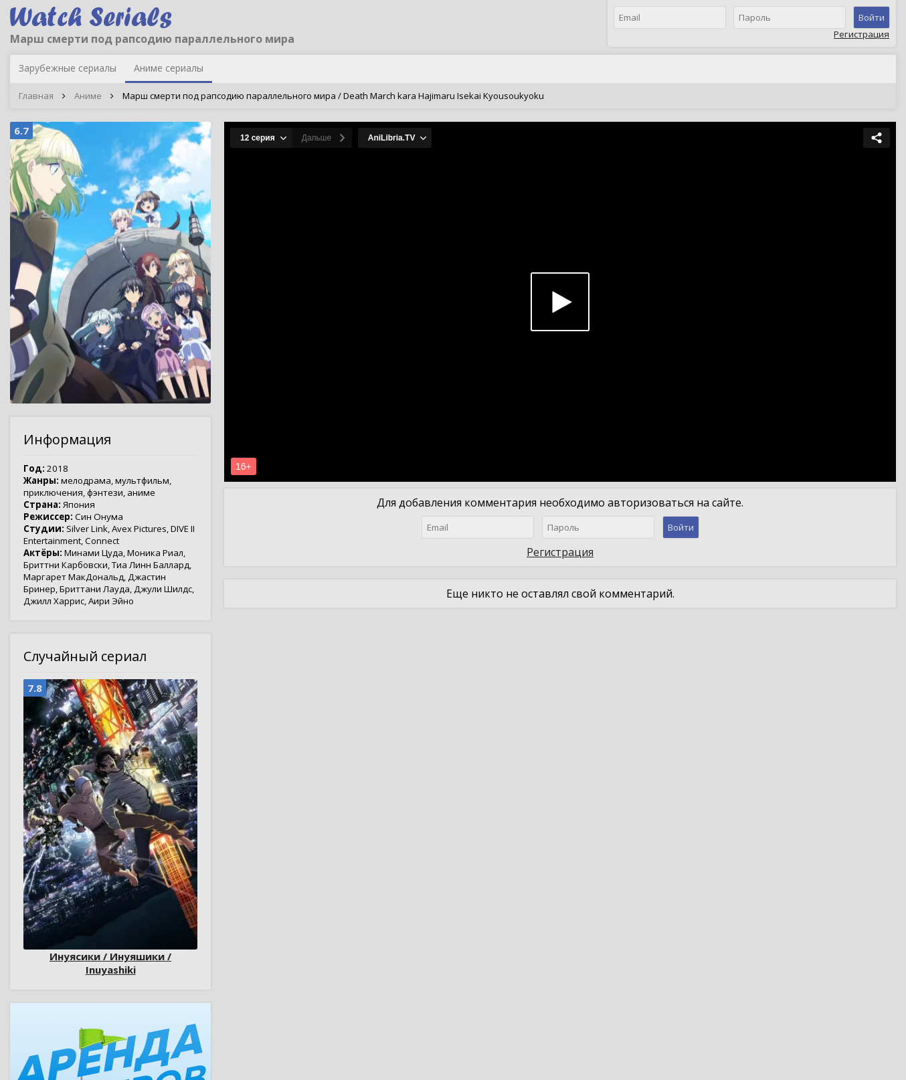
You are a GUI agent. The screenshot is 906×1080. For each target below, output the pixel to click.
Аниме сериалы (168, 68)
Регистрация (861, 34)
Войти (871, 17)
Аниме (88, 96)
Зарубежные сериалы (67, 68)
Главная (36, 96)
